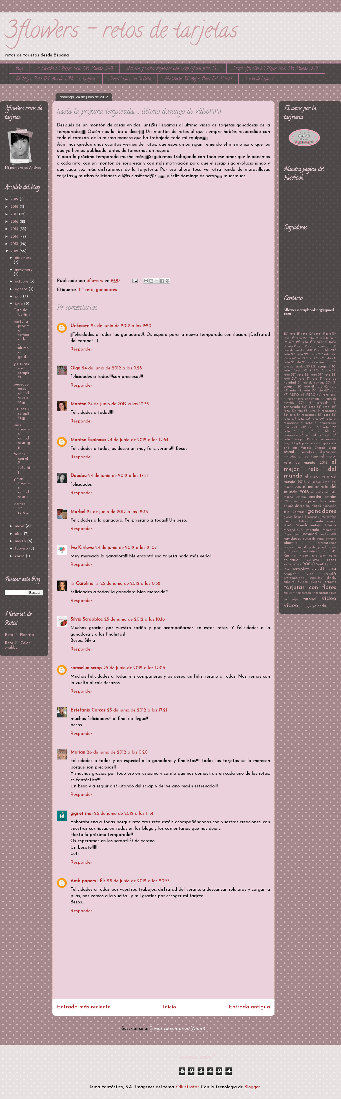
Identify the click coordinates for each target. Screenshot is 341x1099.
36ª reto (310, 374)
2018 (14, 207)
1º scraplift (322, 350)
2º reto (296, 362)
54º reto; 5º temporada (300, 415)
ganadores (106, 290)
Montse (78, 404)
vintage (305, 606)
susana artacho (323, 582)
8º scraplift (298, 439)
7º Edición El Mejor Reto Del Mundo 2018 (75, 68)
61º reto (323, 427)
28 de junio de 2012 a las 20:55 (138, 881)
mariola (312, 530)
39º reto (298, 378)
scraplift (300, 569)
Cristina (320, 448)
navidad (310, 534)
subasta (289, 582)
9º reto (311, 439)
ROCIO (308, 564)
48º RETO (308, 395)
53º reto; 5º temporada (320, 411)
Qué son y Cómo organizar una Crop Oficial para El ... (173, 68)
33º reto (325, 370)
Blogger (252, 1087)
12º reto (314, 334)
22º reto (310, 354)
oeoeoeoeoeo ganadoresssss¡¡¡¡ (21, 393)
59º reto (325, 419)
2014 (14, 236)
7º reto (325, 435)
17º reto (331, 338)
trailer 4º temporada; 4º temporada (307, 593)
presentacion (327, 543)
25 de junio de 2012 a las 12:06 (134, 668)
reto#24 (313, 560)
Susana (303, 582)
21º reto (297, 354)
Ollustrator (187, 1087)
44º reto (304, 390)
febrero (22, 548)
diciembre (23, 258)
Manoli (301, 525)
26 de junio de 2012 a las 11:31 (123, 813)
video (329, 598)
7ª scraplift (308, 435)
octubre (22, 281)
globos (288, 517)
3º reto (312, 378)
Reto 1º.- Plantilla (19, 635)
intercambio (328, 517)
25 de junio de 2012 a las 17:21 (137, 710)
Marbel (77, 512)
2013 (14, 244)
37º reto (324, 374)
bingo (287, 443)
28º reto (325, 358)
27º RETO (310, 358)
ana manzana (327, 439)
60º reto (308, 427)
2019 (14, 199)
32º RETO (310, 370)
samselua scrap (86, 668)
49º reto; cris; (326, 395)
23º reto (324, 354)
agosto (21, 289)
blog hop (298, 443)
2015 (14, 229)
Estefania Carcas (87, 710)
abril (19, 534)
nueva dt (309, 538)
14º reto (296, 338)
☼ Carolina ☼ (84, 583)
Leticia (303, 521)
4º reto (288, 398)
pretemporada (318, 547)
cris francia (301, 448)
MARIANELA (293, 530)
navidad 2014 (327, 534)
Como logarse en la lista (130, 79)
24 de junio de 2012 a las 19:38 (117, 512)
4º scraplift (319, 402)
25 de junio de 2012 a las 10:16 (134, 619)
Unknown (79, 326)
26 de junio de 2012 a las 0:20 (117, 752)
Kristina (289, 521)
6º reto (300, 431)
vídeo (291, 605)
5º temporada (325, 423)
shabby (331, 578)
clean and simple (316, 443)
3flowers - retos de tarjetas (121, 32)
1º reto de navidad (319, 346)
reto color (319, 555)
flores (316, 506)
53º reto (297, 411)
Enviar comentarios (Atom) (177, 1028)
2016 (14, 222)
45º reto (317, 390)
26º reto (297, 358)
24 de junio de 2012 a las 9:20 (121, 326)
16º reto (320, 338)
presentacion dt (295, 547)
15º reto (308, 338)
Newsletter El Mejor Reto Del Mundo (198, 79)
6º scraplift (320, 431)
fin (308, 506)
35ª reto (297, 374)
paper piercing (326, 538)
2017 (14, 214)
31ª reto (296, 370)
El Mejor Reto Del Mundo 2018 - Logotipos (56, 79)
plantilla (291, 543)
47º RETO (291, 395)
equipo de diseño (320, 501)
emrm (298, 501)
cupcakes (307, 452)
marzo (21, 541)
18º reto (289, 342)
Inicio (169, 1007)
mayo (20, 526)
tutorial (309, 599)
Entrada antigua (249, 1007)
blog (19, 68)
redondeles (311, 551)
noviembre (23, 270)
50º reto (308, 407)
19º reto (302, 342)
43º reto (290, 390)
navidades (292, 538)
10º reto (289, 334)
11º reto (86, 290)
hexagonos (312, 517)
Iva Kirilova (82, 548)
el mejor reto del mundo (310, 469)
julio (19, 296)
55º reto (324, 415)
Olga (75, 368)
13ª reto (326, 334)
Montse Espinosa (88, 440)
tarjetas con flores (310, 587)
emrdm (315, 497)
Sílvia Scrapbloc (86, 619)
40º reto (303, 386)
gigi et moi (81, 813)
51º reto (323, 407)
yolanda (319, 606)
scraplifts (315, 578)
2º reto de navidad (317, 362)
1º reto (299, 346)
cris (286, 448)
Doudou (78, 476)
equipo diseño (294, 506)
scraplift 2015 (298, 574)
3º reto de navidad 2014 (315, 382)
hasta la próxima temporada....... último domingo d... (22, 339)
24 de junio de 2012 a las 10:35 (118, 404)
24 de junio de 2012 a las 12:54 (137, 440)
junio (19, 304)
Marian (77, 752)
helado (298, 517)
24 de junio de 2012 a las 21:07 (126, 548)
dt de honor (308, 456)
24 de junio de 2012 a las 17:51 (118, 476)
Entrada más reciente (83, 1007)
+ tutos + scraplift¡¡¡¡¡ (21, 413)
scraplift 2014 (324, 569)
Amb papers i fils (87, 881)
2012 (14, 251)
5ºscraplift (291, 427)
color (332, 443)
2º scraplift (321, 366)
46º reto (330, 390)
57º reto (297, 419)
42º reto (330, 386)
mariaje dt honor (322, 525)
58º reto (311, 419)
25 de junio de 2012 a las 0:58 (130, 583)
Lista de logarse (259, 79)
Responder (81, 349)
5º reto (306, 423)
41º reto (316, 386)
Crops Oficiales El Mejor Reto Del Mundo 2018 (275, 68)
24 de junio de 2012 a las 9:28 (112, 368)
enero (20, 556)
